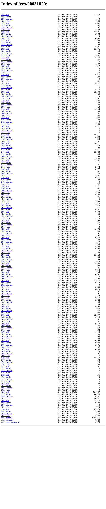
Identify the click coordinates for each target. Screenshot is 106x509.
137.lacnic (6, 103)
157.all (5, 293)
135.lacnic (6, 82)
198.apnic (6, 491)
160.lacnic (6, 329)
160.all (5, 324)
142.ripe (5, 157)
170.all (5, 427)
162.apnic (6, 347)
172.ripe (5, 455)
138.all (5, 108)
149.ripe (5, 218)
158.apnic (6, 306)
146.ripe (5, 188)
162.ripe (5, 352)
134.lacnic (6, 72)
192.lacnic (6, 473)
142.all (5, 149)
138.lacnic (6, 113)
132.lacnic (6, 61)
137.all (5, 98)
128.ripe (5, 23)
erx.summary (7, 502)
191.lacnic (6, 463)
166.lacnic (6, 391)
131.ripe (5, 54)
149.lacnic (6, 216)
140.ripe (5, 136)
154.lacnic (6, 267)
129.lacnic (6, 31)
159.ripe (5, 321)
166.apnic (6, 388)
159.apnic (6, 316)
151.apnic (6, 234)
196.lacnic (6, 484)
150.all (5, 221)
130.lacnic (6, 41)
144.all (5, 170)
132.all (5, 56)
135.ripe (5, 85)
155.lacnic (6, 278)
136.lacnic (6, 92)
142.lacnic (6, 154)
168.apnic (6, 409)
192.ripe (5, 476)
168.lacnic (6, 411)
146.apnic (6, 182)
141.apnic (6, 141)
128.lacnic (6, 20)
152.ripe (5, 249)
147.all (5, 190)
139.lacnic (6, 123)
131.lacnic (6, 51)
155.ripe (5, 280)
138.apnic (6, 110)
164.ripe (5, 373)
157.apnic (6, 296)
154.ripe (5, 270)
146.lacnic (6, 185)
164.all (5, 365)
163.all (5, 355)
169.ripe (5, 424)
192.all (5, 468)
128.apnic (6, 18)
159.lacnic (6, 319)
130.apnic (6, 38)
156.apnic (6, 285)
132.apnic (6, 59)
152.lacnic (6, 247)
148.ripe (5, 208)
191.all (5, 458)
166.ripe (5, 393)
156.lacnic (6, 288)
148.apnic (6, 203)
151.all (5, 231)
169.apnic (6, 419)
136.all (5, 87)
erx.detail (6, 499)
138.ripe (5, 116)
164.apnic (6, 368)
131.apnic (6, 49)
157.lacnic (6, 298)
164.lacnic (6, 370)
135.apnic (6, 79)
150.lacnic (6, 226)
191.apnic (6, 460)
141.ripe (5, 146)
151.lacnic (6, 236)
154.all (5, 262)
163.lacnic (6, 360)
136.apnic (6, 90)
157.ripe (5, 301)
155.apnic (6, 275)
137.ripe (5, 105)
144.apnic (6, 172)
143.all (5, 159)
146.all (5, 180)
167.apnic (6, 399)
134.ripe (5, 74)
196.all (5, 478)
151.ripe (5, 239)
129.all (5, 25)
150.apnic (6, 224)
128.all (5, 15)
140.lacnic (6, 134)
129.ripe (5, 33)
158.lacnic (6, 309)
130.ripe (5, 43)
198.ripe (5, 496)
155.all (5, 273)
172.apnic (6, 450)
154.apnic (6, 265)
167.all (5, 396)
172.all (5, 448)
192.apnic (6, 471)
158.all (5, 303)
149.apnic (6, 213)
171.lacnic (6, 442)
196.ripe (5, 486)
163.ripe (5, 363)
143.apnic (6, 162)
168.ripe (5, 414)
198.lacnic (6, 494)
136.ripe (5, 95)
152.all (5, 242)
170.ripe (5, 435)
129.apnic (6, 28)
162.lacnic (6, 350)
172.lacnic (6, 453)
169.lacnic (6, 422)
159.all (5, 314)
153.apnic (6, 254)
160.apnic (6, 327)
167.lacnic (6, 401)
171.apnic (6, 440)
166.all (5, 386)
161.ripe (5, 342)
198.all (5, 489)
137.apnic (6, 100)
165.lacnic (6, 381)
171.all (5, 437)
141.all (5, 139)
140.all (5, 128)
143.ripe (5, 167)
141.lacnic (6, 144)
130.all (5, 36)
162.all (5, 345)
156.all (5, 283)
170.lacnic (6, 432)
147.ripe (5, 198)
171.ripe (5, 445)
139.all (5, 118)
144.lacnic (6, 175)
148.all (5, 200)
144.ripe (5, 177)
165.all (5, 375)
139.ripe (5, 126)
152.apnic (6, 244)
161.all (5, 334)
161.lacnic (6, 339)
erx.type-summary (10, 504)
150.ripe (5, 229)
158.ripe (5, 311)
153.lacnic (6, 257)
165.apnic (6, 378)
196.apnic (6, 481)
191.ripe (5, 466)
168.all (5, 406)
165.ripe (5, 383)
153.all (5, 252)
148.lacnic (6, 206)
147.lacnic (6, 195)
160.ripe (5, 332)
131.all (5, 46)
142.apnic (6, 152)
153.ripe (5, 260)
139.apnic (6, 121)
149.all (5, 211)
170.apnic (6, 430)
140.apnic (6, 131)
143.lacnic (6, 164)
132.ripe (5, 64)
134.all (5, 67)
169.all (5, 417)
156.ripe (5, 291)
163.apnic (6, 357)
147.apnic (6, 193)
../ (2, 13)
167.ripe (5, 404)
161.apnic (6, 337)
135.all (5, 77)
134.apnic (6, 69)
